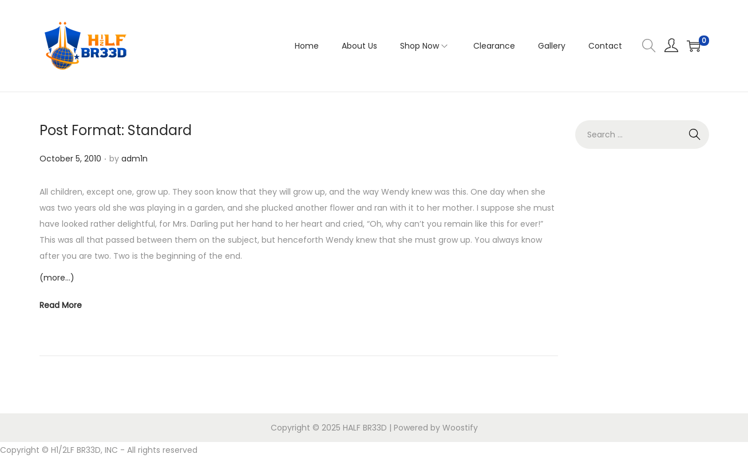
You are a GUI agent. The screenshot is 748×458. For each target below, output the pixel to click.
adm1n (134, 158)
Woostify (460, 427)
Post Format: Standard (115, 130)
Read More (60, 305)
